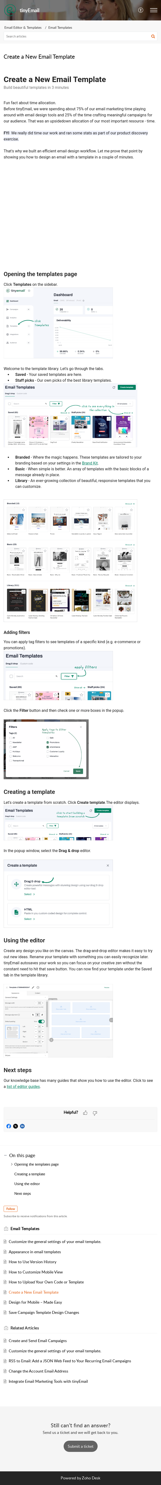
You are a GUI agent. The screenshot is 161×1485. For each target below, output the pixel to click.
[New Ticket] (81, 1446)
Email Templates (60, 27)
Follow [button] (10, 1209)
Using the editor (27, 1183)
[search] (80, 36)
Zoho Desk (91, 1478)
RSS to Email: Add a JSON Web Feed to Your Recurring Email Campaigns (70, 1361)
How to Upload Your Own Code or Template (46, 1282)
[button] (141, 10)
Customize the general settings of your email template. (55, 1241)
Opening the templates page (36, 1164)
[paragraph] (80, 586)
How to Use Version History (32, 1261)
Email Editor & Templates (23, 27)
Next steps (22, 1193)
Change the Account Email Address (38, 1371)
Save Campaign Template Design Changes (44, 1312)
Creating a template (29, 1173)
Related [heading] (24, 1328)
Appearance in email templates (35, 1251)
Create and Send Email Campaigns (38, 1340)
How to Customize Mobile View (36, 1272)
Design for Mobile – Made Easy (35, 1302)
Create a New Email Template (34, 1292)
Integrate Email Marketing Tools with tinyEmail (48, 1381)
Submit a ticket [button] (80, 1446)
